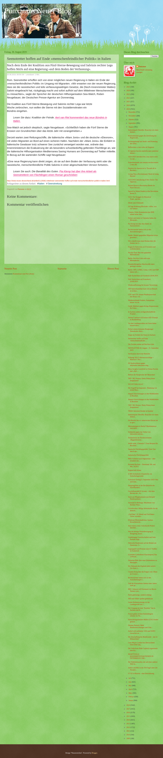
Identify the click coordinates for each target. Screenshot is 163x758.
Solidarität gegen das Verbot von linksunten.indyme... (139, 433)
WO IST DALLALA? (135, 384)
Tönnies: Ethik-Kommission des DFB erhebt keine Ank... (141, 213)
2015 (128, 716)
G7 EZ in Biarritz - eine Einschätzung (141, 673)
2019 (128, 109)
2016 (128, 712)
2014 (128, 720)
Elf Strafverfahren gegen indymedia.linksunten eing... (138, 364)
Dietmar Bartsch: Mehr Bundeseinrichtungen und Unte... (140, 626)
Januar (131, 700)
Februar (131, 697)
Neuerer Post (10, 268)
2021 (128, 102)
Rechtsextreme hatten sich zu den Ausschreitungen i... (139, 231)
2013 (128, 724)
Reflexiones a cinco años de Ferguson (141, 147)
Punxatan (142, 66)
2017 (128, 709)
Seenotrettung (55, 183)
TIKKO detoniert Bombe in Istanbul (140, 411)
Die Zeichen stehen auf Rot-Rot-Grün (141, 344)
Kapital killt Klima (134, 470)
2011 (128, 731)
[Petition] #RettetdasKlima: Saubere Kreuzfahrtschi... (140, 521)
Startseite (62, 268)
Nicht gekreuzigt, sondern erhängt (139, 595)
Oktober (132, 119)
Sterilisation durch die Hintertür (139, 354)
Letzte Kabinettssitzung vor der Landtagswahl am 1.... (139, 603)
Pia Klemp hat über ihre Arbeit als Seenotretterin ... (140, 225)
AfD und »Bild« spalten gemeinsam (140, 599)
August (131, 127)
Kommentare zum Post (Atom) (23, 274)
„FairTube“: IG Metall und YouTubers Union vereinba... (141, 515)
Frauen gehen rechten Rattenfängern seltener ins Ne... (140, 615)
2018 (128, 705)
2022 (128, 98)
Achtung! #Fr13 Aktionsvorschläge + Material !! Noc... (141, 359)
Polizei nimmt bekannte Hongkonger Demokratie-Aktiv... (140, 330)
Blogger (94, 753)
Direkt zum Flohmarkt (135, 203)
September (132, 123)
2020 (128, 105)
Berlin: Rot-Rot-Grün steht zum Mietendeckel (139, 259)
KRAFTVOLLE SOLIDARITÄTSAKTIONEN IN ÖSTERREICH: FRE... (140, 656)
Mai (130, 686)
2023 (128, 94)
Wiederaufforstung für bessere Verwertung (142, 285)
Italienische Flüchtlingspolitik (138, 455)
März (131, 693)
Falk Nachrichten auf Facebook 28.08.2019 (143, 276)
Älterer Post (113, 268)
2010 (128, 735)
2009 (128, 738)
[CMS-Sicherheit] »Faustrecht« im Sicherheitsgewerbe (140, 475)
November (132, 116)
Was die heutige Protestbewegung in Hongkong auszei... (140, 533)
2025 (128, 87)
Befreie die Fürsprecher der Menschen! (141, 375)
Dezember (132, 112)
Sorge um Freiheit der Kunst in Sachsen (141, 335)
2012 (128, 727)
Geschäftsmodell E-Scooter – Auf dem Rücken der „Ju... (141, 492)
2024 (128, 90)
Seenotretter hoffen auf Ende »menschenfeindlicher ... (138, 340)
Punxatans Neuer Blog (38, 11)
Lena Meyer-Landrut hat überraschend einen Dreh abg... (141, 644)
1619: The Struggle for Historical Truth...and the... (139, 198)
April (131, 689)
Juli (130, 678)
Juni (130, 682)
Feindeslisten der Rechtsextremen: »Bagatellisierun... (140, 439)
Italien (41, 183)
